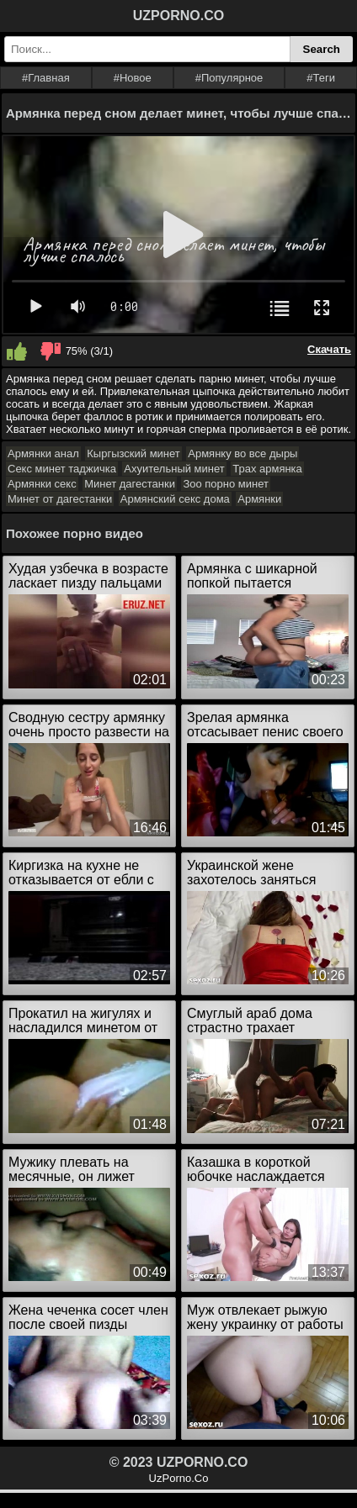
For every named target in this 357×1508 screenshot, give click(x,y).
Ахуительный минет (174, 468)
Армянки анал (43, 453)
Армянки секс (42, 483)
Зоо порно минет (226, 483)
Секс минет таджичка (62, 468)
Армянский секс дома (175, 499)
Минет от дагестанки (60, 499)
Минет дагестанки (129, 483)
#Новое (133, 77)
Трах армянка (267, 468)
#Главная (46, 77)
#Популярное (229, 77)
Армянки (259, 499)
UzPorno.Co (179, 1478)
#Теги (320, 77)
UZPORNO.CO (178, 15)
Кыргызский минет (133, 453)
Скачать (329, 349)
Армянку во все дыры (242, 453)
